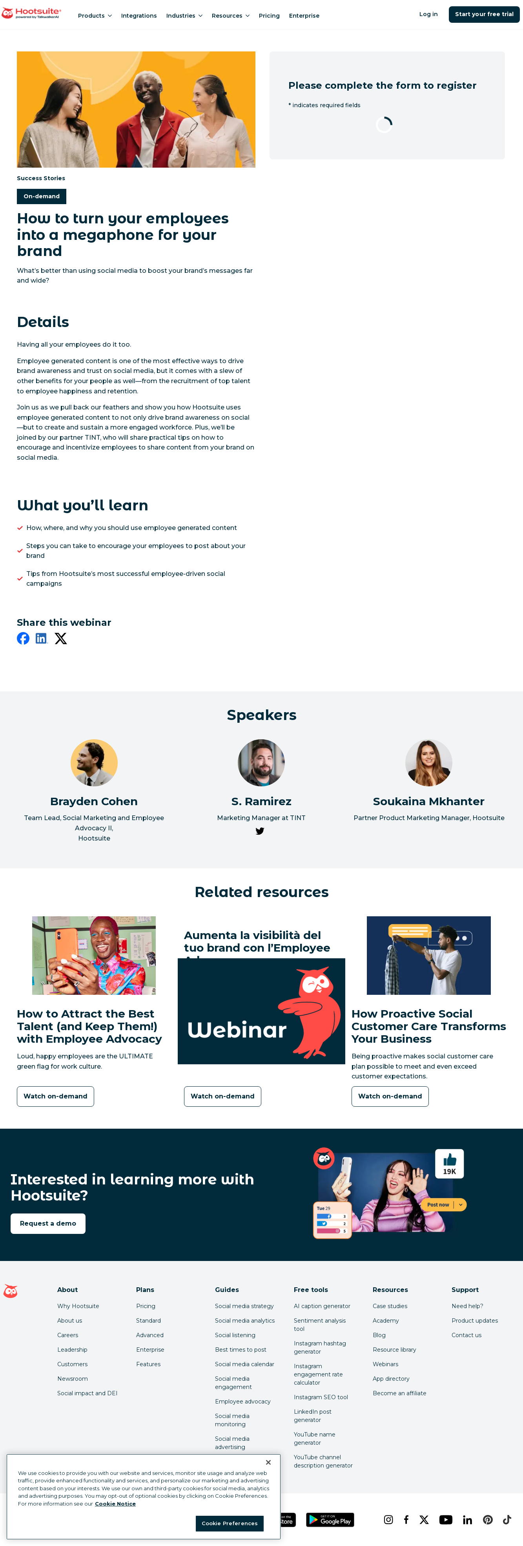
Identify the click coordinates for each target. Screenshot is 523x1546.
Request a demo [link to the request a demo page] (48, 1223)
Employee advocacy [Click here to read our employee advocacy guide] (243, 1401)
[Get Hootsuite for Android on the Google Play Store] (330, 1520)
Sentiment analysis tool (320, 1324)
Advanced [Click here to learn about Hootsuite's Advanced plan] (150, 1335)
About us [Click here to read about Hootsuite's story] (69, 1320)
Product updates (475, 1320)
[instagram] (387, 1519)
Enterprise (304, 15)
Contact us (466, 1335)
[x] (423, 1519)
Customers (72, 1364)
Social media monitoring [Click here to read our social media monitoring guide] (232, 1420)
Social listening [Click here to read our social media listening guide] (235, 1335)
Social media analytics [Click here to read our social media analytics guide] (245, 1320)
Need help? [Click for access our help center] (467, 1306)
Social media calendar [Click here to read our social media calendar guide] (244, 1364)
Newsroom (72, 1378)
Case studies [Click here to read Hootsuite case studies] (390, 1306)
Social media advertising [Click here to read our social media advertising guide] (232, 1443)
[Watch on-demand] (55, 1096)
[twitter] (61, 640)
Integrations (139, 15)
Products (95, 15)
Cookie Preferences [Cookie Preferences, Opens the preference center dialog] (230, 1523)
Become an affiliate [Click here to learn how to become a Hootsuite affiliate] (399, 1393)
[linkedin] (42, 640)
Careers (67, 1335)
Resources (231, 15)
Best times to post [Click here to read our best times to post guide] (240, 1349)
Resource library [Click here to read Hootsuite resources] (394, 1349)
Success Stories (41, 178)
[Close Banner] (268, 1462)
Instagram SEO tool (321, 1397)
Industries (184, 15)
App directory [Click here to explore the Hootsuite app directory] (391, 1378)
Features (148, 1364)
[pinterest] (487, 1519)
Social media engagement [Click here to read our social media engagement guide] (233, 1383)
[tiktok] (506, 1519)
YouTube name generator (314, 1438)
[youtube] (445, 1519)
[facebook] (23, 640)
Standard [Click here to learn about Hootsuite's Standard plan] (148, 1320)
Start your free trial (484, 14)
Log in (428, 14)
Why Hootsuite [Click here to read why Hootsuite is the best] (78, 1306)
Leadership (72, 1349)
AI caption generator (322, 1306)
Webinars (385, 1364)
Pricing (269, 15)
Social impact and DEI (87, 1393)
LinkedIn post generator (313, 1416)
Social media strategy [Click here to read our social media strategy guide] (244, 1306)
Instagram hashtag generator (320, 1347)
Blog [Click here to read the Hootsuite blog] (379, 1335)
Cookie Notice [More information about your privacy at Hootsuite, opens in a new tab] (115, 1503)
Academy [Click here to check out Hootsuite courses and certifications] (386, 1320)
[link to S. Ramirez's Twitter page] (259, 832)
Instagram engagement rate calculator (318, 1374)
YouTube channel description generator (323, 1461)
